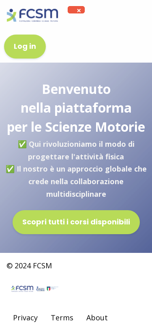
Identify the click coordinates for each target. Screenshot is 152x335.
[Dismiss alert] (79, 11)
